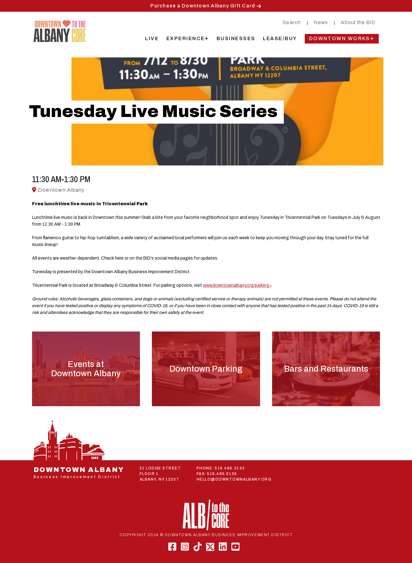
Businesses (236, 38)
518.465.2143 (230, 468)
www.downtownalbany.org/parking (236, 285)
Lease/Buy (280, 38)
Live (152, 38)
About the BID (358, 22)
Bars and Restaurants (326, 368)
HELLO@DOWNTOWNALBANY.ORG (234, 479)
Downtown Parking (205, 368)
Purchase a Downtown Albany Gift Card (202, 5)
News (321, 22)
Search (292, 22)
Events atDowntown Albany (86, 369)
